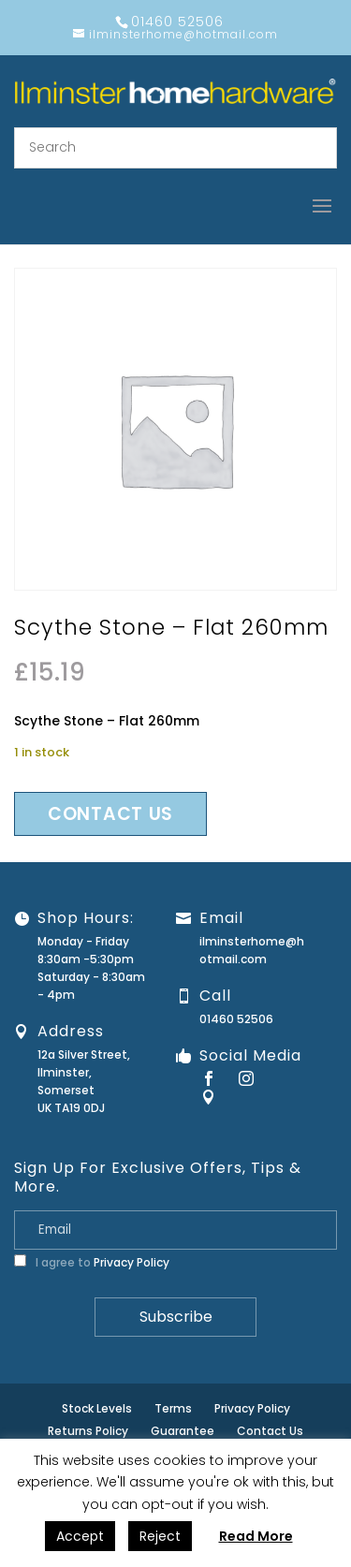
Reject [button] (160, 1536)
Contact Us (270, 1431)
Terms (173, 1408)
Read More (256, 1536)
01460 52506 (236, 1019)
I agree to (91, 1262)
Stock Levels (97, 1408)
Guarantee (182, 1431)
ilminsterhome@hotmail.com (251, 950)
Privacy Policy (131, 1262)
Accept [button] (80, 1536)
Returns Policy (88, 1431)
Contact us (110, 814)
